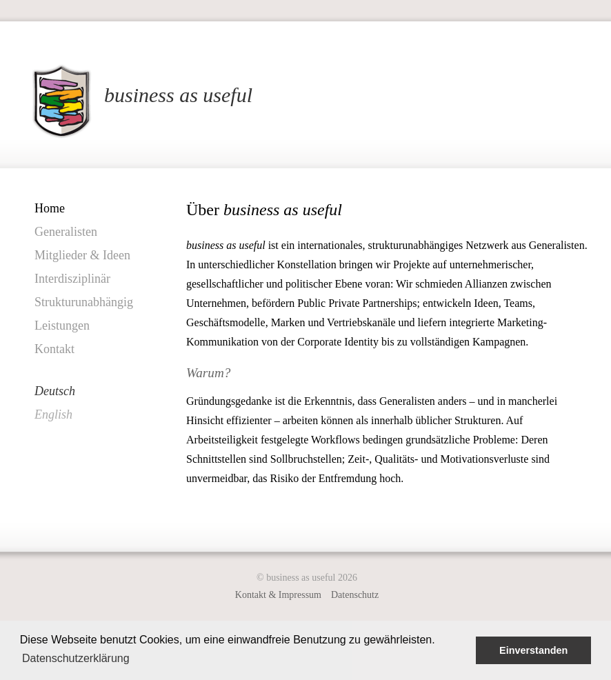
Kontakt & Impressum (278, 595)
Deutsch (54, 391)
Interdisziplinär (72, 279)
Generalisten (65, 232)
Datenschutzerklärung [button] (76, 658)
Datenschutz (355, 595)
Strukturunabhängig (83, 302)
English (53, 414)
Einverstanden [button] (533, 650)
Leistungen (62, 325)
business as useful (178, 94)
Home (49, 208)
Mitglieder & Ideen (82, 255)
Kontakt (54, 349)
